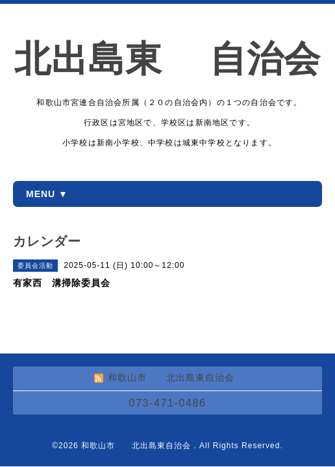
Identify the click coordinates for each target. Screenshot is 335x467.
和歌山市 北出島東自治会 (137, 445)
